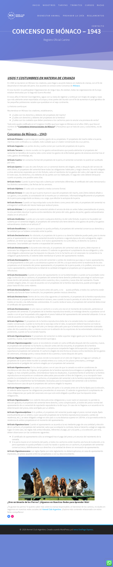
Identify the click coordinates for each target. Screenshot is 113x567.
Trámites (76, 5)
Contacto (98, 26)
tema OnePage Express (83, 529)
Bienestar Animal (48, 15)
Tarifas (63, 5)
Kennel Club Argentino (51, 509)
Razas (100, 5)
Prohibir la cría (73, 15)
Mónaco (76, 85)
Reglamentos (95, 15)
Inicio (36, 5)
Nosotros (49, 5)
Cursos (89, 5)
